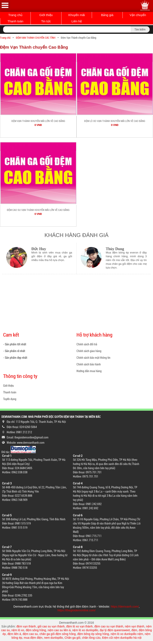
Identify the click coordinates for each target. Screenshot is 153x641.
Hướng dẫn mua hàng (89, 371)
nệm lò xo (17, 630)
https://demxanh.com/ (125, 606)
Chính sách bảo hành (88, 364)
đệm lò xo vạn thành (79, 626)
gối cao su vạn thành (51, 626)
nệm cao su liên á (59, 630)
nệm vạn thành (134, 626)
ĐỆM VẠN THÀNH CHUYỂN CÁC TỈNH (35, 37)
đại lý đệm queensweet (115, 630)
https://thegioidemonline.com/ (76, 610)
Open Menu (5, 5)
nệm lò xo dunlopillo (85, 630)
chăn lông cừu (91, 637)
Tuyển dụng (9, 399)
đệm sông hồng (36, 630)
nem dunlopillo (53, 637)
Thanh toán (15, 21)
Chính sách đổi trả (86, 344)
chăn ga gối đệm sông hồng (58, 634)
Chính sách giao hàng (88, 351)
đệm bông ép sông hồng (93, 634)
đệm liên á (14, 634)
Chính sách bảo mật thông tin (93, 357)
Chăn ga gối (72, 637)
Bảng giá (107, 15)
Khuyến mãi (76, 15)
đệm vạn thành (26, 626)
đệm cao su (30, 634)
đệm (134, 630)
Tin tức (46, 21)
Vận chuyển (138, 15)
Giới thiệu (46, 15)
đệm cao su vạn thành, (109, 626)
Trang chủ (15, 15)
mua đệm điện (33, 637)
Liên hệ (76, 21)
